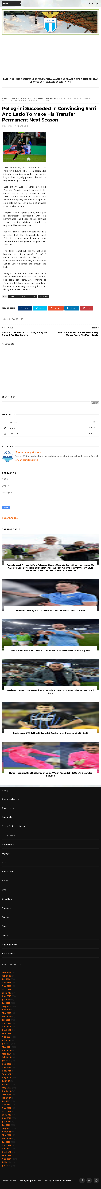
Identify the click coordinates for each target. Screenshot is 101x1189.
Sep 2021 (6, 1155)
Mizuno (5, 880)
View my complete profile (26, 459)
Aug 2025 (6, 996)
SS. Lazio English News (29, 452)
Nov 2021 (6, 1148)
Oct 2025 (6, 989)
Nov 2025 (6, 986)
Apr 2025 (6, 1009)
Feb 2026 (6, 976)
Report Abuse (10, 517)
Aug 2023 (6, 1077)
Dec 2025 (6, 982)
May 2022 (6, 1128)
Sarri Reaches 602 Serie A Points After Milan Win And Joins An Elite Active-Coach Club (50, 691)
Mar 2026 (6, 972)
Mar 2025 (6, 1013)
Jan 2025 (6, 1020)
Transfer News (52, 98)
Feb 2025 (6, 1016)
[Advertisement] (50, 56)
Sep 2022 (6, 1114)
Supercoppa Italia (9, 944)
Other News (7, 899)
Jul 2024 (6, 1040)
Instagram (48, 434)
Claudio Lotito (8, 808)
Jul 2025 (6, 999)
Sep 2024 (6, 1033)
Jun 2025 (6, 1003)
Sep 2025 (6, 992)
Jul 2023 (6, 1080)
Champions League (10, 799)
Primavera (6, 908)
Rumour (39, 98)
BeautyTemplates (27, 1180)
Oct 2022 (6, 1111)
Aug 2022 (6, 1118)
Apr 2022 (6, 1131)
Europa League (8, 835)
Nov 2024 (6, 1026)
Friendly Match (8, 844)
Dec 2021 (6, 1145)
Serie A (5, 935)
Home (4, 98)
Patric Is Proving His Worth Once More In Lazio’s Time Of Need (50, 610)
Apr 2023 (6, 1091)
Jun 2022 (6, 1125)
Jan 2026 (6, 979)
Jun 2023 (6, 1084)
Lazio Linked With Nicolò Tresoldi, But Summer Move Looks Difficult (50, 733)
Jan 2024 (6, 1060)
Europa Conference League (14, 826)
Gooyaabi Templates (61, 1180)
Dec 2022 (6, 1104)
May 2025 (6, 1006)
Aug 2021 (6, 1159)
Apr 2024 (6, 1050)
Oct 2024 (6, 1030)
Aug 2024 (6, 1036)
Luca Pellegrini (26, 98)
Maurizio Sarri (8, 871)
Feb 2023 (6, 1097)
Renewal (6, 917)
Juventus (13, 98)
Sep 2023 (6, 1074)
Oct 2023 (6, 1070)
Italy (4, 862)
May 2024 (6, 1047)
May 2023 (6, 1087)
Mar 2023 (6, 1094)
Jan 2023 (6, 1101)
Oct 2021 (6, 1152)
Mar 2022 (6, 1135)
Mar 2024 (6, 1053)
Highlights (6, 853)
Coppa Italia (7, 817)
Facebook (48, 422)
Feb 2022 (6, 1138)
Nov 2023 (6, 1067)
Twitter (48, 428)
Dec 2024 (6, 1023)
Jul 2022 (6, 1121)
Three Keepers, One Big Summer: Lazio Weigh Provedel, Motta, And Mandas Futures (50, 774)
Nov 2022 (6, 1108)
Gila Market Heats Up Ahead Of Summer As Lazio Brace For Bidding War (50, 650)
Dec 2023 (6, 1064)
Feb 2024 (6, 1057)
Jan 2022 (6, 1142)
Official (5, 889)
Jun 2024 (6, 1043)
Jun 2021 (6, 1165)
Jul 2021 (6, 1162)
